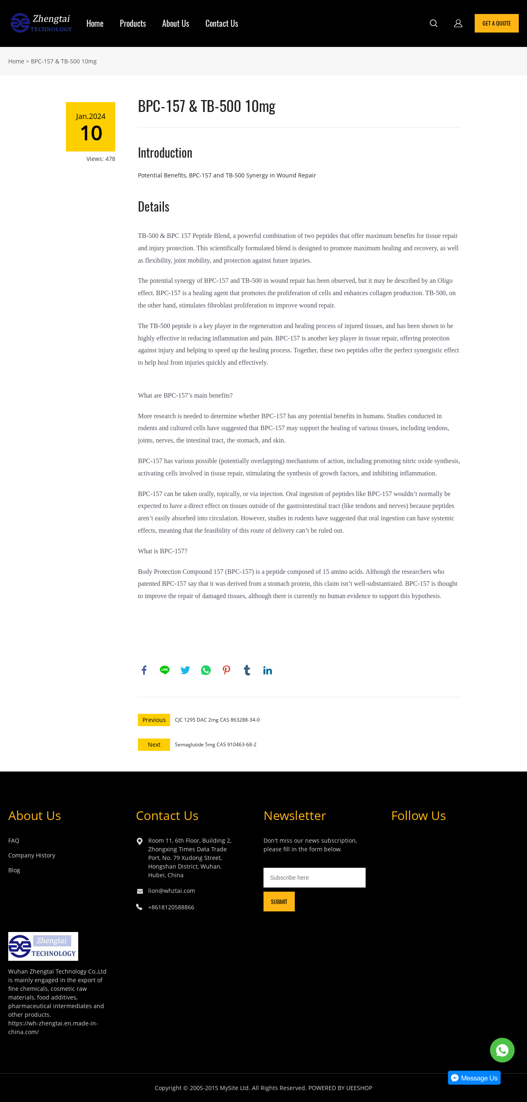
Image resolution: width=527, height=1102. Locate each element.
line (165, 670)
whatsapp (206, 670)
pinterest (226, 670)
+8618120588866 (171, 907)
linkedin (267, 670)
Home (94, 23)
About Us (175, 23)
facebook (144, 670)
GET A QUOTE (497, 23)
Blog (14, 870)
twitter (185, 670)
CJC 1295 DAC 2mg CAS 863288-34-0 (217, 719)
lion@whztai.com (171, 891)
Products (133, 23)
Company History (31, 855)
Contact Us (221, 23)
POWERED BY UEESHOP (340, 1088)
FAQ (13, 840)
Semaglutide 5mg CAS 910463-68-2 (216, 744)
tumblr (247, 670)
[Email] (315, 878)
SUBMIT (279, 902)
